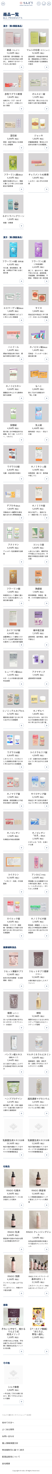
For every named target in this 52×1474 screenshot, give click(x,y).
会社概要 (6, 1463)
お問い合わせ (8, 1436)
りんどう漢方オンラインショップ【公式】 (17, 1415)
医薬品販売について (11, 1456)
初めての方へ (8, 1422)
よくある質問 (8, 1429)
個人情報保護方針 (10, 1443)
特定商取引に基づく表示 (13, 1449)
